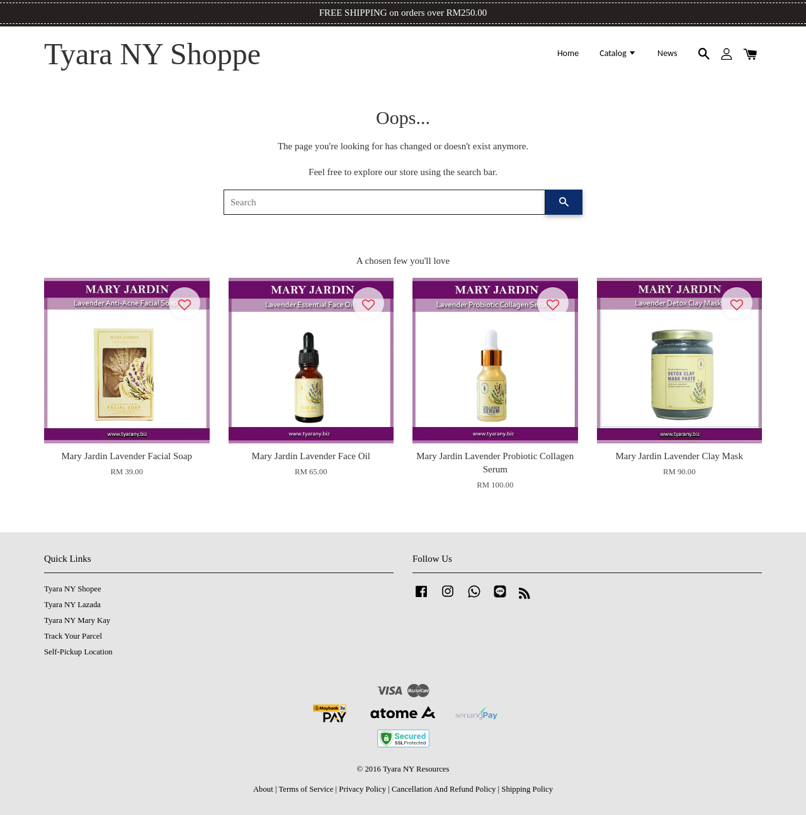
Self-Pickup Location (78, 651)
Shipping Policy (527, 789)
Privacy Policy (362, 789)
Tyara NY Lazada (72, 604)
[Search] (384, 202)
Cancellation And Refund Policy (444, 789)
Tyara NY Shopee (72, 588)
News (667, 53)
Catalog (618, 53)
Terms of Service (305, 789)
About (263, 789)
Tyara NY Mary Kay (77, 620)
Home (568, 53)
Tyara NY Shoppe (152, 54)
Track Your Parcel (73, 636)
